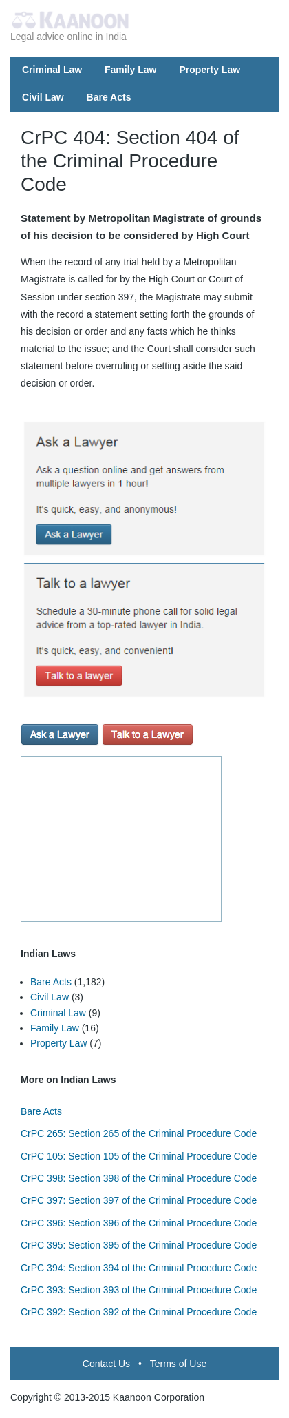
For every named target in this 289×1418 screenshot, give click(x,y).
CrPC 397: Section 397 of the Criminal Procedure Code (139, 1200)
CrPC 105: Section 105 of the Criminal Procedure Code (139, 1156)
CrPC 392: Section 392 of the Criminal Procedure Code (139, 1311)
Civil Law (43, 97)
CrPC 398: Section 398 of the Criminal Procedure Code (139, 1178)
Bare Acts (109, 97)
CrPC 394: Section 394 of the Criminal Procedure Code (139, 1267)
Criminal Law (52, 69)
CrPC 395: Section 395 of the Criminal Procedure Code (139, 1245)
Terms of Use (178, 1363)
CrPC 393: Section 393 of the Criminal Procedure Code (139, 1289)
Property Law (209, 69)
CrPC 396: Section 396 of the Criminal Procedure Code (139, 1223)
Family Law (130, 69)
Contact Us (106, 1363)
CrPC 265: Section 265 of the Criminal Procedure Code (139, 1133)
